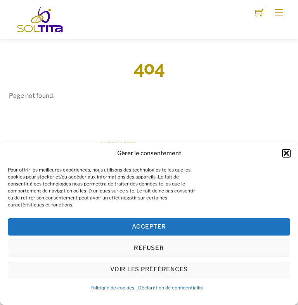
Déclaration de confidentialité (171, 288)
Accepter (149, 226)
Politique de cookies (112, 288)
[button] (286, 153)
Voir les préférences (149, 269)
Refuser (149, 247)
